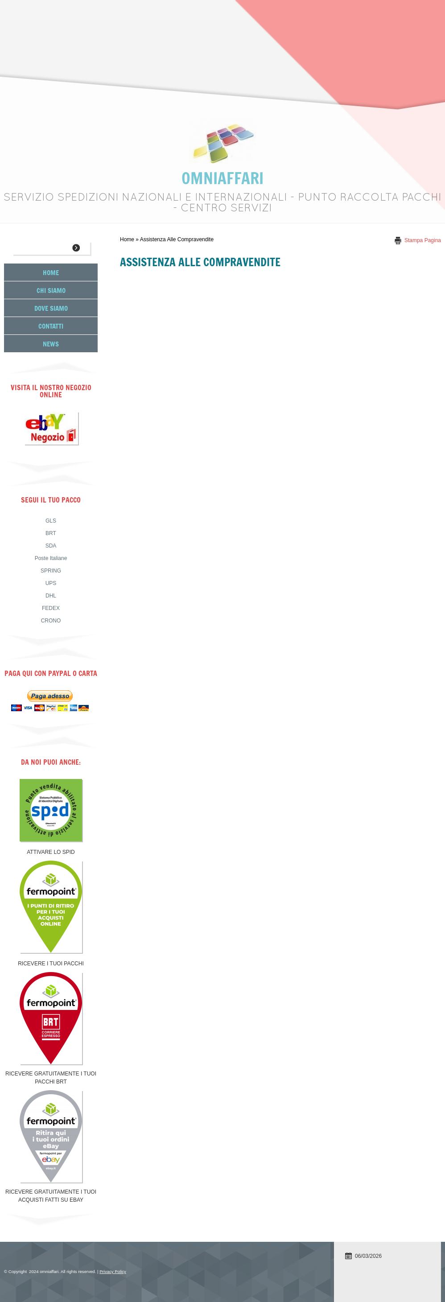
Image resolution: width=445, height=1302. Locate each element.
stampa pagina (422, 240)
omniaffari (222, 178)
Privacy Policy (112, 1271)
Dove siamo (51, 308)
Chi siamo (51, 290)
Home (127, 239)
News (51, 343)
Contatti (50, 326)
